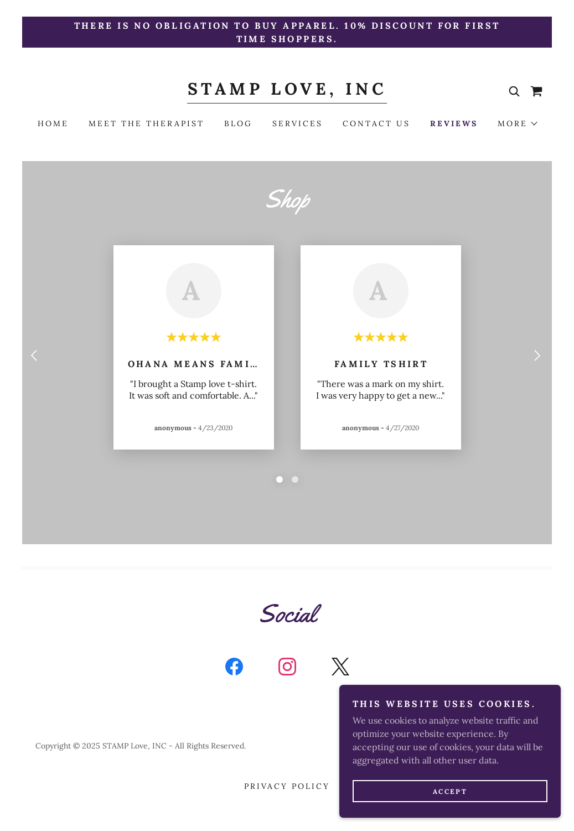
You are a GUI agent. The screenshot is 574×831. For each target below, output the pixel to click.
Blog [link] (238, 123)
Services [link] (297, 123)
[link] (287, 91)
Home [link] (53, 123)
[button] (517, 123)
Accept (450, 791)
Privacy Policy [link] (287, 786)
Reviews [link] (454, 123)
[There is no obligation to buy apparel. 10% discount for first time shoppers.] (287, 32)
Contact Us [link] (376, 123)
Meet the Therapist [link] (146, 123)
